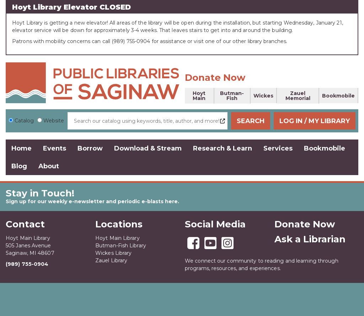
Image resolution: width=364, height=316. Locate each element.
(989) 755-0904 (27, 264)
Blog (19, 166)
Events (54, 148)
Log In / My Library (314, 121)
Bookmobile (338, 96)
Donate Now (215, 77)
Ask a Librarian (310, 239)
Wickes (263, 96)
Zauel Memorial (297, 95)
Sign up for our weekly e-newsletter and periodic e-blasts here (92, 201)
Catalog (24, 120)
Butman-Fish (232, 95)
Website (53, 120)
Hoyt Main (199, 95)
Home (21, 148)
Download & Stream (148, 148)
